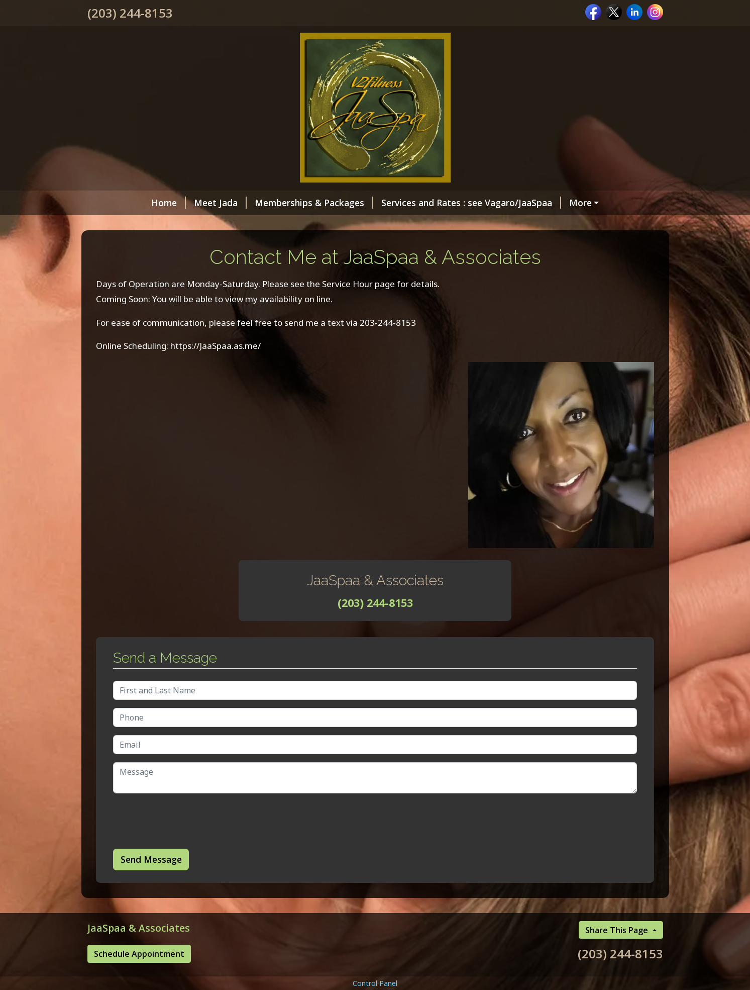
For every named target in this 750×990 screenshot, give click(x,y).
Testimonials (475, 245)
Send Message (151, 902)
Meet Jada (164, 203)
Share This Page (617, 972)
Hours (475, 224)
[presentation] (189, 863)
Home (112, 203)
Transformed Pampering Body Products (361, 224)
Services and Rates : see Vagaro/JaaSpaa (415, 203)
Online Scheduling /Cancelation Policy (179, 224)
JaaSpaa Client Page (393, 245)
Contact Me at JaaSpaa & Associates (177, 245)
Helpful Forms (303, 245)
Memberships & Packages (258, 203)
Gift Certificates (552, 203)
